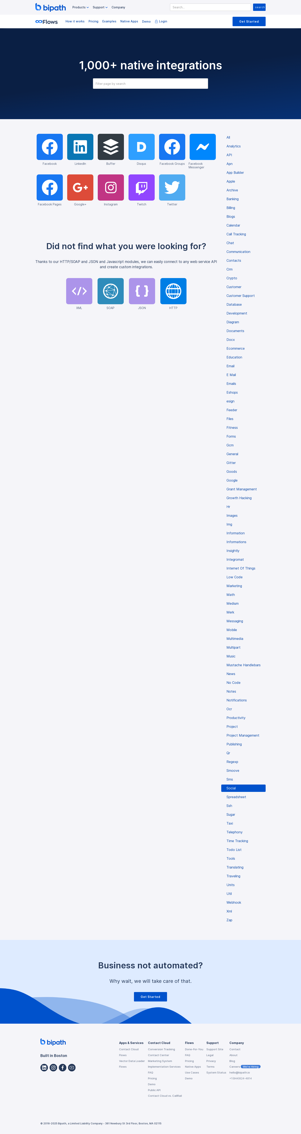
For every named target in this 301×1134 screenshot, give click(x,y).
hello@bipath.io (239, 1072)
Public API (154, 1090)
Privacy (211, 1061)
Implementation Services (164, 1066)
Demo (146, 21)
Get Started (249, 21)
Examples (109, 21)
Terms (210, 1066)
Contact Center (158, 1055)
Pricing (93, 21)
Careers (245, 1066)
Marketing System (160, 1061)
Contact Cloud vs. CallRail (165, 1095)
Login (163, 21)
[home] (50, 7)
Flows (123, 1055)
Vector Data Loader (132, 1061)
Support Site (214, 1049)
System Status (216, 1072)
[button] (81, 7)
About (233, 1055)
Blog (232, 1061)
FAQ (150, 1072)
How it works (75, 21)
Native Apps (129, 21)
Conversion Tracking (161, 1049)
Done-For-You (194, 1049)
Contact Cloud (129, 1049)
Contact (235, 1049)
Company (118, 7)
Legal (210, 1055)
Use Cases (192, 1072)
